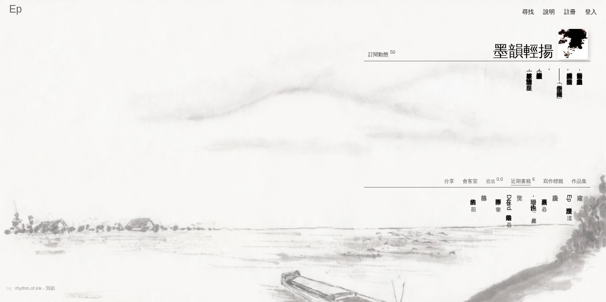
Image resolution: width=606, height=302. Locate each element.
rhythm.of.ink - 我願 (35, 288)
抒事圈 (498, 199)
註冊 (570, 11)
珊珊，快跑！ (534, 204)
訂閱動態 (378, 54)
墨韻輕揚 (523, 51)
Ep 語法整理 (569, 203)
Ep (15, 9)
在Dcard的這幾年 (509, 206)
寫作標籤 (556, 181)
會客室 (474, 181)
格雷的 (473, 199)
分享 (452, 181)
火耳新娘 (544, 199)
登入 (591, 11)
